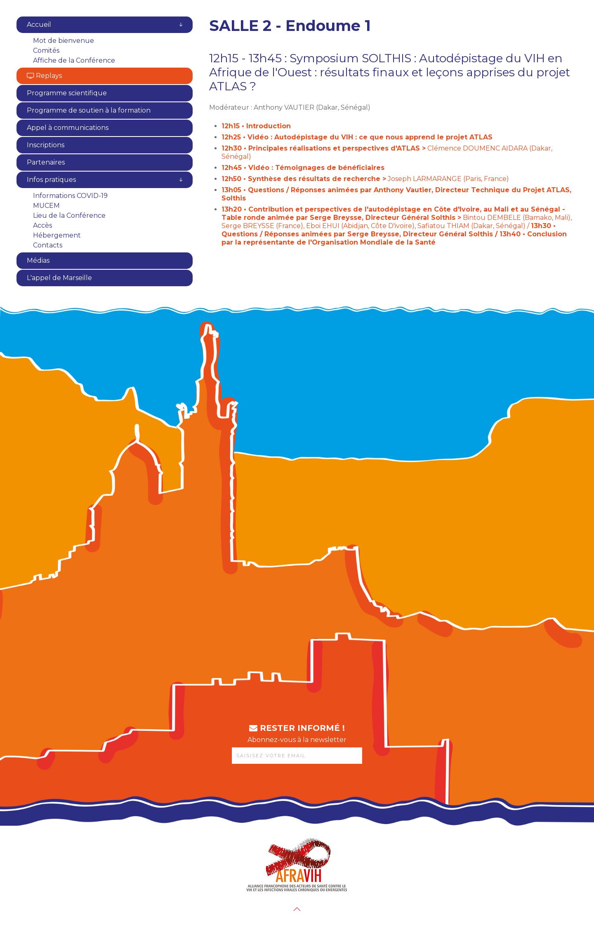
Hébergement (57, 235)
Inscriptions (45, 145)
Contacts (47, 245)
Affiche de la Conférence (74, 60)
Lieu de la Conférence (69, 215)
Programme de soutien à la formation (89, 110)
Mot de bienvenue (63, 41)
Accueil (39, 24)
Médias (38, 260)
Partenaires (46, 162)
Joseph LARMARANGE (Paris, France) (365, 179)
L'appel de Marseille (59, 278)
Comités (46, 50)
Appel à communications (67, 128)
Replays (44, 76)
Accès (42, 225)
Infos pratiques (51, 180)
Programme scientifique (67, 93)
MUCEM (46, 206)
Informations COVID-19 (70, 196)
